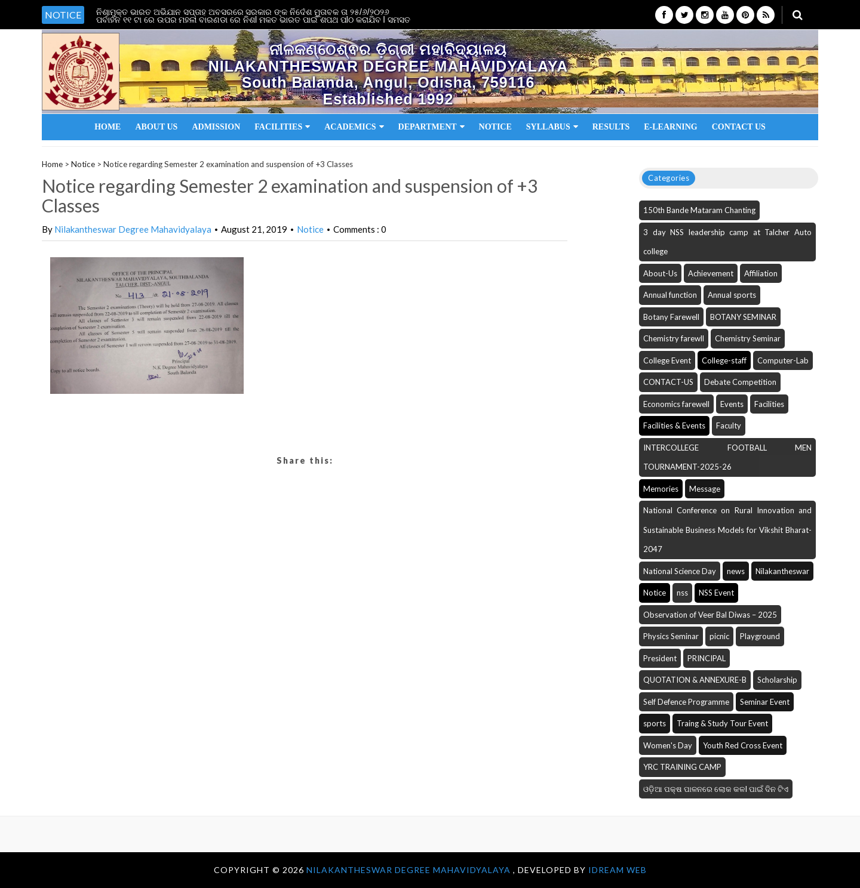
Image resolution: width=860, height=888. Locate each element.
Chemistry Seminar (748, 338)
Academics (353, 126)
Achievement (710, 273)
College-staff (724, 360)
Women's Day (667, 745)
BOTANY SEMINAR (743, 317)
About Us (156, 126)
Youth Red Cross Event (742, 745)
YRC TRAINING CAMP (682, 767)
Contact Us (739, 126)
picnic (719, 636)
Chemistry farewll (673, 338)
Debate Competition (740, 382)
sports (654, 723)
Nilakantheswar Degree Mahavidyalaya (132, 229)
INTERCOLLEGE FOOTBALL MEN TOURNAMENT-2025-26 (727, 457)
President (660, 658)
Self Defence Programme (686, 702)
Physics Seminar (671, 636)
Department (431, 126)
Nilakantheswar (782, 571)
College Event (667, 360)
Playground (760, 636)
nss (682, 592)
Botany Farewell (671, 317)
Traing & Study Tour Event (722, 723)
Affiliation (761, 273)
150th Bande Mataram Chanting (699, 210)
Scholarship (777, 679)
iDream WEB (617, 870)
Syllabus (552, 126)
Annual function (670, 295)
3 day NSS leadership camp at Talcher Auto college (727, 242)
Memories (660, 489)
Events (732, 404)
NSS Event (716, 592)
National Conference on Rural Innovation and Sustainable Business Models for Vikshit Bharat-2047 (727, 529)
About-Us (660, 273)
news (736, 571)
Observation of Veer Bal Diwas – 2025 (710, 614)
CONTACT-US (668, 382)
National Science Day (679, 571)
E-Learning (670, 126)
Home (107, 126)
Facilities (282, 126)
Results (611, 126)
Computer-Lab (783, 360)
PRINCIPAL (706, 658)
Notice (495, 126)
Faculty (728, 425)
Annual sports (732, 295)
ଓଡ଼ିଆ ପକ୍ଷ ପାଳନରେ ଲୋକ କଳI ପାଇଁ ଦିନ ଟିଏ (715, 789)
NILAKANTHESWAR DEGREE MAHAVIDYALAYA (409, 870)
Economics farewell (676, 404)
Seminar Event (765, 702)
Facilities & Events (674, 425)
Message (704, 489)
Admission (216, 126)
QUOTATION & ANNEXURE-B (695, 679)
